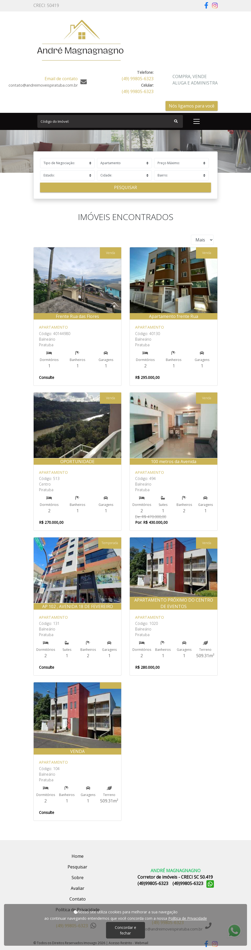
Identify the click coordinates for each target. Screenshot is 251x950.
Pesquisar (125, 187)
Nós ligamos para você (191, 106)
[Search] (110, 121)
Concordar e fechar (125, 930)
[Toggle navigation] (196, 121)
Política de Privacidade (187, 918)
